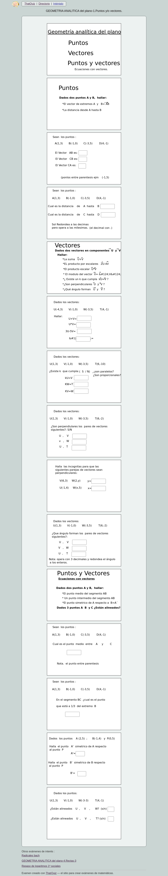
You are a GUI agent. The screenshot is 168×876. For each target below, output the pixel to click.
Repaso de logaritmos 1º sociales (41, 866)
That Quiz (51, 873)
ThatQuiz (29, 3)
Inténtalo (58, 3)
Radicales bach (31, 855)
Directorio (44, 3)
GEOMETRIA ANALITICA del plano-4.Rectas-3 (49, 860)
